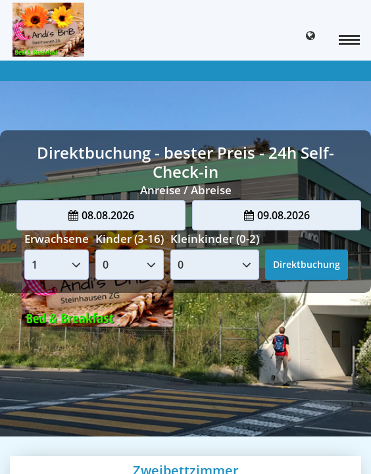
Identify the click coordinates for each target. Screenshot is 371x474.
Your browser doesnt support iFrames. (185, 237)
